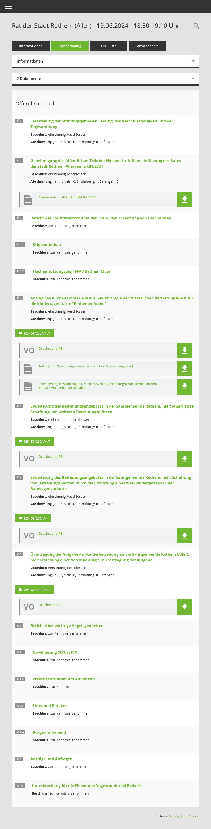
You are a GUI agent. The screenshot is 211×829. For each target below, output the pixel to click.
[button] (184, 199)
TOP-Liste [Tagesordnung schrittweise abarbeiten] (108, 46)
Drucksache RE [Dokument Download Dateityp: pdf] (50, 349)
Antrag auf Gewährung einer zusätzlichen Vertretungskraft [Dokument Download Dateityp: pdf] (86, 366)
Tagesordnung (69, 46)
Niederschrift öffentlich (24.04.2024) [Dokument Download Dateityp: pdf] (67, 197)
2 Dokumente (29, 78)
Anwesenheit (147, 46)
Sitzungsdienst (184, 816)
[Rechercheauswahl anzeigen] (195, 26)
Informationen (30, 46)
